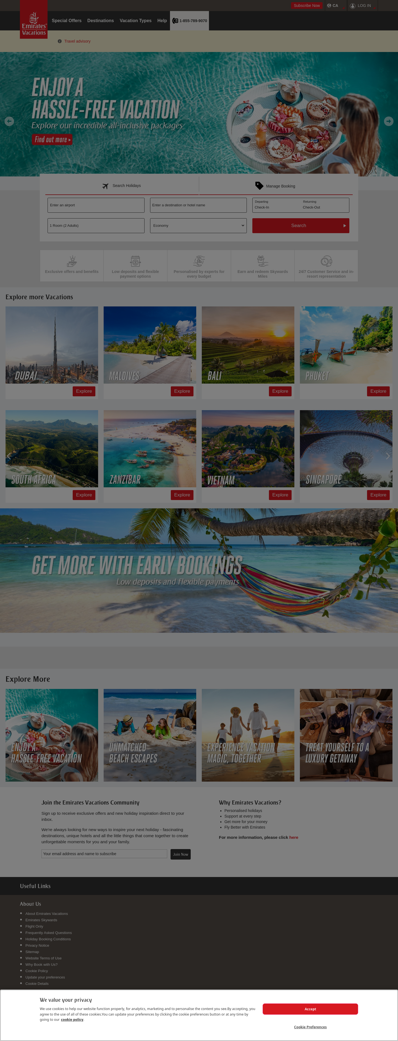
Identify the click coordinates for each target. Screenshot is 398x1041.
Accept (310, 1008)
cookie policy (72, 1019)
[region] (199, 1015)
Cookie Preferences (310, 1026)
